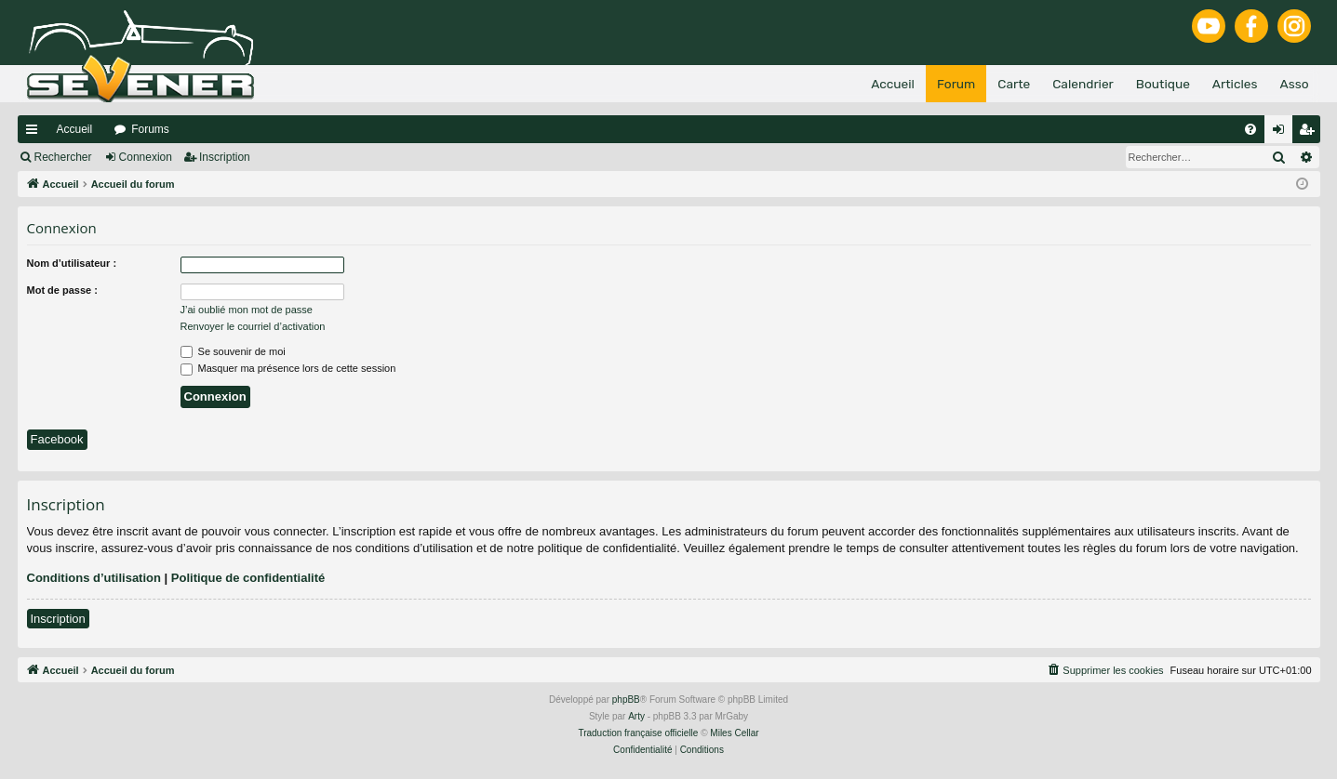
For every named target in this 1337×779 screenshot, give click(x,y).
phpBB (626, 699)
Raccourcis (35, 133)
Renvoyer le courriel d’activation (253, 326)
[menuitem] (1250, 129)
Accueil (75, 129)
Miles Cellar (734, 733)
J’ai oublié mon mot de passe (246, 309)
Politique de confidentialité (248, 578)
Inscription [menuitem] (1309, 133)
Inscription (224, 157)
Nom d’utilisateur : (72, 263)
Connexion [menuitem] (1281, 133)
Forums (150, 129)
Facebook (57, 439)
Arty (636, 716)
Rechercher (63, 157)
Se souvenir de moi (233, 351)
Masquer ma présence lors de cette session (288, 368)
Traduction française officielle (638, 733)
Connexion (145, 157)
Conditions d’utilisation (94, 578)
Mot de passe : (62, 290)
